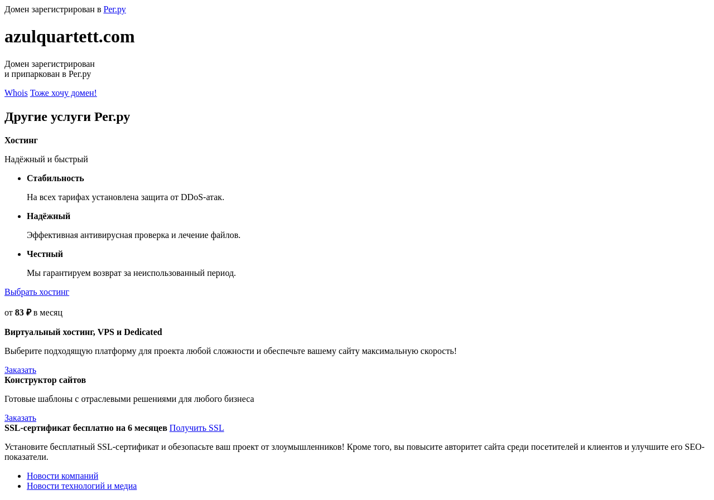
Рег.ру (114, 9)
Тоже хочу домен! (63, 93)
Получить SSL (197, 428)
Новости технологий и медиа (82, 486)
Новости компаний (62, 475)
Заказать (20, 370)
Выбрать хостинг (36, 292)
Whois (16, 93)
